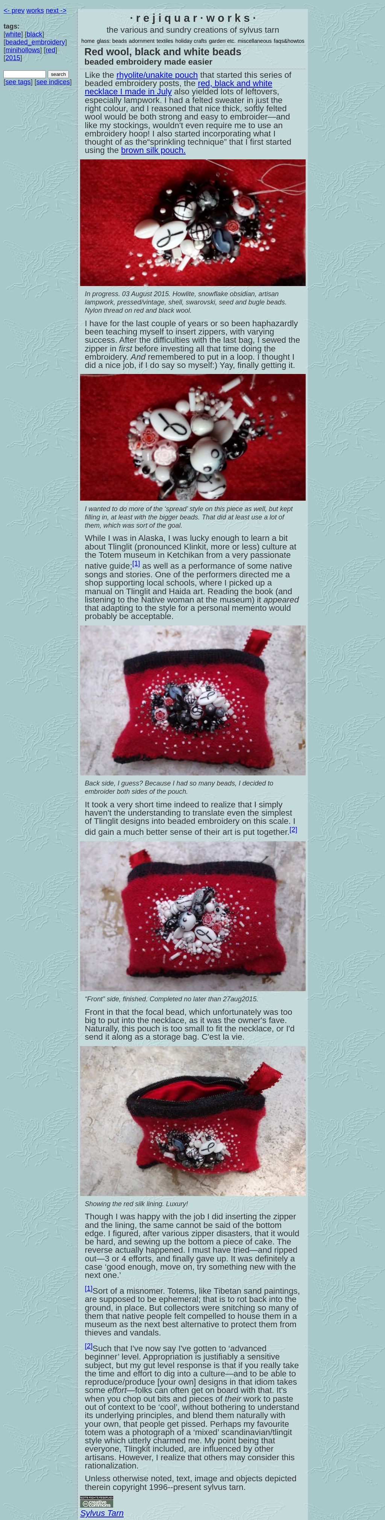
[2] (293, 829)
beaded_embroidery (35, 42)
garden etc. (222, 41)
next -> (56, 10)
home (88, 41)
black (34, 34)
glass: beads (112, 41)
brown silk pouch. (153, 150)
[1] (136, 563)
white (13, 34)
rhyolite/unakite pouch (157, 75)
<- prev (13, 10)
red (50, 50)
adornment (142, 41)
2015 (12, 58)
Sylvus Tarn (102, 1513)
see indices (53, 82)
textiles (164, 41)
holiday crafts (191, 41)
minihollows (22, 50)
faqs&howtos (289, 41)
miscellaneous (254, 41)
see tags (17, 82)
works (35, 10)
